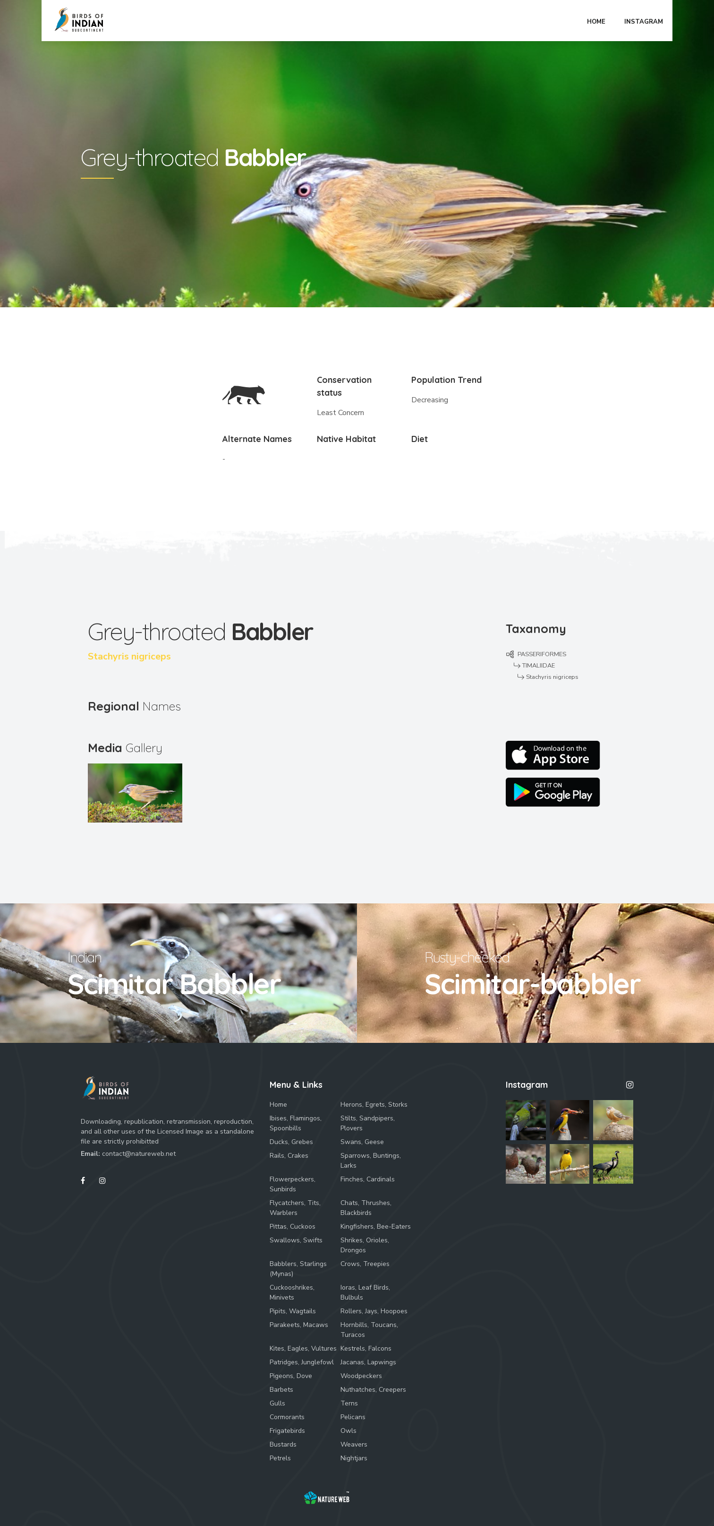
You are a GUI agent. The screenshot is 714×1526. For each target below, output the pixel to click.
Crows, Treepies (365, 1263)
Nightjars (353, 1458)
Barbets (281, 1389)
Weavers (353, 1444)
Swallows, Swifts (296, 1240)
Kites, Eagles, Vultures (303, 1348)
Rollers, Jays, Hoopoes (374, 1311)
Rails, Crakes (289, 1155)
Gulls (277, 1403)
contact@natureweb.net (139, 1153)
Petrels (280, 1458)
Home (278, 1104)
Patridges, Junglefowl (302, 1362)
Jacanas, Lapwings (368, 1362)
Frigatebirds (287, 1430)
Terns (349, 1403)
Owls (348, 1430)
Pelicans (353, 1417)
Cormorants (287, 1417)
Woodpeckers (361, 1375)
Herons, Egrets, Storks (374, 1104)
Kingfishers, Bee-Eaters (375, 1226)
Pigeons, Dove (291, 1375)
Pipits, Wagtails (293, 1311)
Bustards (283, 1444)
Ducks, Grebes (291, 1141)
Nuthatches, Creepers (373, 1389)
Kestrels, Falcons (365, 1348)
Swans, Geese (362, 1141)
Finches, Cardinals (367, 1179)
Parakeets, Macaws (299, 1324)
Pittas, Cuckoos (292, 1226)
